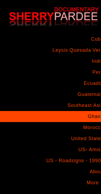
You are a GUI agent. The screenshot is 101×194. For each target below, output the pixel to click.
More (93, 182)
